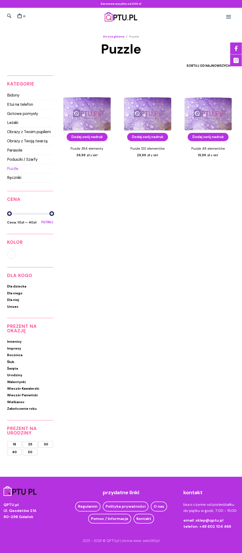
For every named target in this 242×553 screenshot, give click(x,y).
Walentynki (16, 382)
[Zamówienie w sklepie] (205, 65)
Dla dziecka (16, 286)
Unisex (12, 306)
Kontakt (143, 518)
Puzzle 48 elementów (208, 148)
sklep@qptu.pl (209, 520)
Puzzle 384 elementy (87, 148)
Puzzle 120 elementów (147, 148)
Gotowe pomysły (22, 113)
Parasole (14, 150)
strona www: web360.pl (141, 541)
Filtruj (47, 222)
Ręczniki (14, 177)
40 (14, 452)
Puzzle (12, 168)
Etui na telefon (20, 104)
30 (46, 444)
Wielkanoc (16, 402)
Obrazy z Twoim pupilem (29, 131)
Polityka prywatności (126, 506)
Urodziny (14, 375)
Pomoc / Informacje (109, 518)
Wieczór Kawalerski (23, 388)
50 (30, 452)
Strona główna (113, 36)
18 (14, 444)
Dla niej (13, 300)
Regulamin (88, 506)
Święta (12, 368)
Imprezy (14, 348)
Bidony (13, 95)
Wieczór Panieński (22, 395)
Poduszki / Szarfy (22, 159)
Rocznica (14, 355)
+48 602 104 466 (215, 526)
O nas (159, 506)
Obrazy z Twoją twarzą (27, 141)
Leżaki (12, 122)
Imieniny (14, 341)
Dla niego (14, 293)
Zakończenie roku (22, 408)
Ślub (10, 362)
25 (30, 444)
